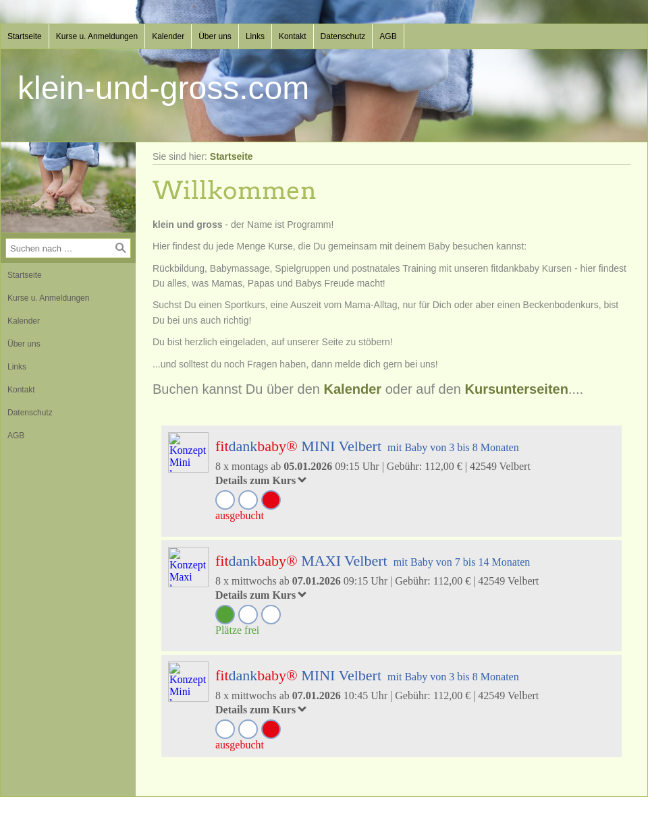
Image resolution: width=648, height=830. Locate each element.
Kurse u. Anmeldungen (97, 36)
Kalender (168, 36)
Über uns (215, 36)
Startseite (24, 36)
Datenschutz (343, 36)
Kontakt (292, 36)
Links (255, 36)
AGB (387, 36)
